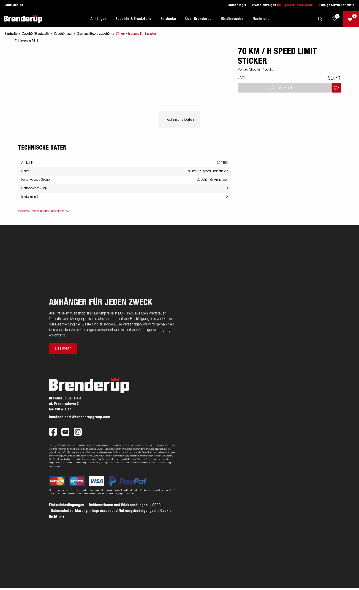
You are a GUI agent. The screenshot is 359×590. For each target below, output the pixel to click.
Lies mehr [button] (63, 348)
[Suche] (320, 19)
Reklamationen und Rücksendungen (119, 505)
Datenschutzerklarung (70, 511)
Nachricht (261, 19)
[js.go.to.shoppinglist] (335, 19)
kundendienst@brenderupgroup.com (79, 417)
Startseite (11, 34)
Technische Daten (179, 120)
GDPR (156, 505)
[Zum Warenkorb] (351, 19)
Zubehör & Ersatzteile (133, 19)
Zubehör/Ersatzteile (35, 34)
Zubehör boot (63, 34)
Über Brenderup (198, 19)
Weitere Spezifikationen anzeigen (41, 211)
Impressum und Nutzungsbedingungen (124, 511)
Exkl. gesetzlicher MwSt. (337, 5)
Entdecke (168, 19)
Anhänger (98, 19)
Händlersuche (232, 19)
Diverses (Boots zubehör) (94, 34)
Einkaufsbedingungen (67, 505)
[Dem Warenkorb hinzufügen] (336, 88)
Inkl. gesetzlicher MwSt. (295, 5)
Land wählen (14, 5)
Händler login (236, 5)
